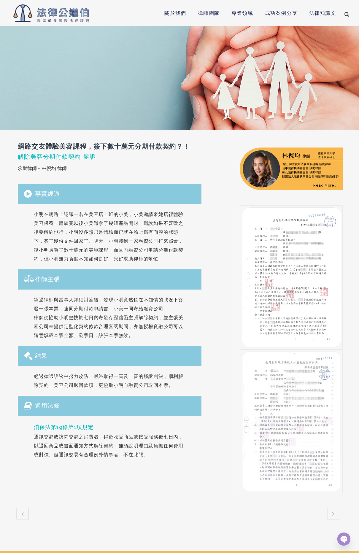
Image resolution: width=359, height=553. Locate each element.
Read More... (325, 185)
